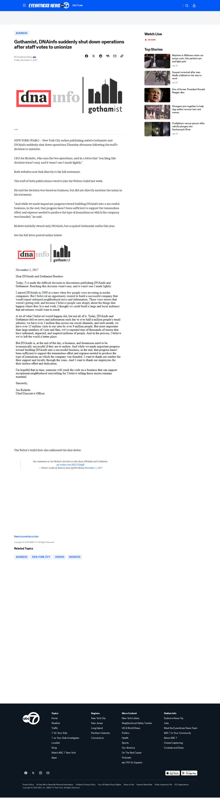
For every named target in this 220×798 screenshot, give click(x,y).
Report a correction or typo (26, 536)
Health (125, 738)
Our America (128, 748)
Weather (55, 723)
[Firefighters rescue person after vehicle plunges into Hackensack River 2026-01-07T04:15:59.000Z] (175, 129)
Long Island (97, 728)
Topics (54, 714)
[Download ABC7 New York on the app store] (172, 773)
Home (54, 719)
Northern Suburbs (100, 733)
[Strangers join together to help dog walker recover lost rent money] (175, 112)
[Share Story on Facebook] (86, 56)
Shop (54, 748)
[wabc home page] (31, 719)
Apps (54, 758)
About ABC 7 (170, 738)
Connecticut (97, 738)
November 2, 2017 (93, 468)
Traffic (54, 728)
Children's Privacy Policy (86, 785)
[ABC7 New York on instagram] (40, 773)
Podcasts (126, 758)
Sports (125, 743)
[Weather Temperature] (177, 5)
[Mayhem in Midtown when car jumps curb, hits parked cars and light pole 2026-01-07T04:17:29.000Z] (175, 61)
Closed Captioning (173, 743)
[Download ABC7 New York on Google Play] (189, 773)
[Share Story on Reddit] (100, 56)
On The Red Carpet (131, 753)
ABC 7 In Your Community (177, 733)
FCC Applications (182, 785)
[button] (24, 5)
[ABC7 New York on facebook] (26, 773)
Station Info (170, 714)
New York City (98, 719)
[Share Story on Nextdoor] (107, 56)
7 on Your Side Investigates (65, 738)
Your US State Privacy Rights (109, 785)
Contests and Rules (173, 748)
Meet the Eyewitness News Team (180, 728)
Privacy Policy (28, 785)
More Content (129, 714)
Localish (55, 743)
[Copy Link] (121, 56)
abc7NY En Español (132, 763)
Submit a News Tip (173, 719)
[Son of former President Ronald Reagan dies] (175, 95)
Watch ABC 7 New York (63, 753)
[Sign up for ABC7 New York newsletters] (48, 773)
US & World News (131, 728)
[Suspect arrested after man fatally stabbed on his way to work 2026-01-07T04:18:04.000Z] (175, 78)
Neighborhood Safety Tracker (137, 723)
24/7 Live (77, 5)
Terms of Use (129, 785)
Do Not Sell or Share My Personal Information (54, 785)
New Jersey (97, 723)
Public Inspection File (163, 785)
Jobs (166, 723)
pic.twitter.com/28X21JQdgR (70, 465)
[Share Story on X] (93, 56)
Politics (125, 733)
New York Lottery (130, 719)
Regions (95, 714)
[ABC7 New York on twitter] (33, 773)
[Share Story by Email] (114, 56)
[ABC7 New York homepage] (49, 5)
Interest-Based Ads (144, 785)
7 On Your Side (59, 733)
